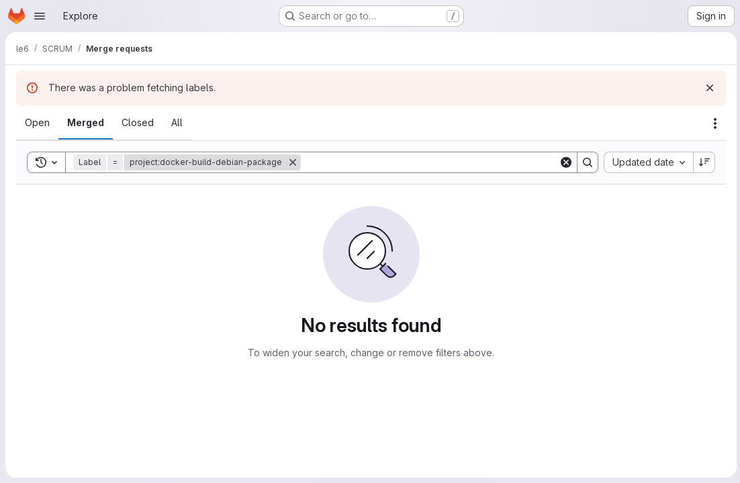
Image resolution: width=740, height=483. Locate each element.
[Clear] (564, 162)
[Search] (429, 162)
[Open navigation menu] (39, 16)
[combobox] (646, 162)
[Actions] (713, 123)
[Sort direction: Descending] (702, 162)
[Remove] (293, 162)
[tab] (37, 123)
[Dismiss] (708, 88)
